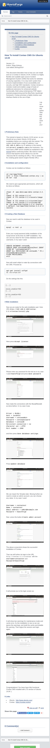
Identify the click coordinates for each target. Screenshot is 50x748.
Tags (13, 12)
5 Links (17, 49)
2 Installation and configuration (25, 43)
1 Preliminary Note (21, 41)
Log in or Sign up (43, 1)
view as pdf (33, 708)
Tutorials (5, 12)
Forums (20, 12)
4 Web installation (21, 47)
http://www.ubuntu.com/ (24, 700)
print (42, 708)
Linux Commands (31, 12)
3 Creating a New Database (24, 45)
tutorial (8, 152)
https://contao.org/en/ (23, 702)
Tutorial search (8, 16)
